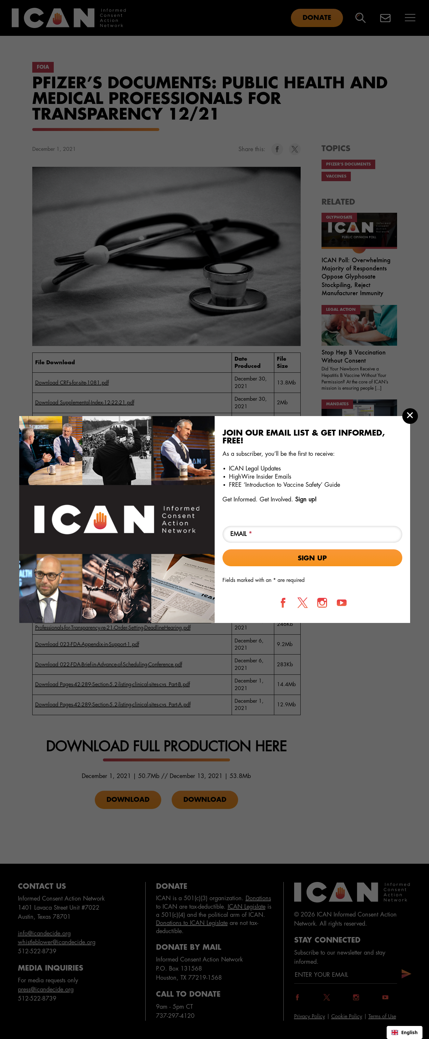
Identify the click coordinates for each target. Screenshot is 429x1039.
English (405, 1032)
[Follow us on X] (302, 603)
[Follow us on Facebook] (283, 603)
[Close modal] (410, 416)
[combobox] (404, 1032)
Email (241, 534)
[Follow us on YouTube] (342, 603)
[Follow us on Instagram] (322, 603)
